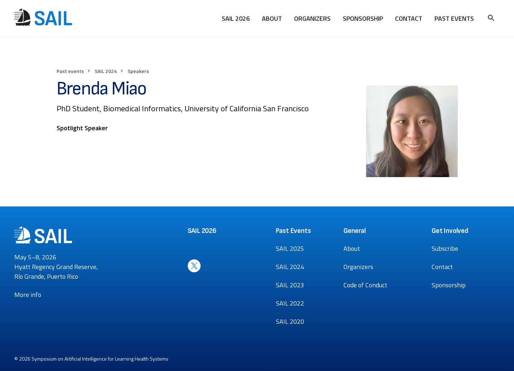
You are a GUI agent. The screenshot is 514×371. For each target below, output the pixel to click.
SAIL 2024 (106, 71)
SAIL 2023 (290, 285)
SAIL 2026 (236, 18)
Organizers (312, 18)
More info (27, 294)
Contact (408, 18)
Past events (70, 71)
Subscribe (445, 248)
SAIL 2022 (290, 303)
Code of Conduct (365, 285)
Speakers (138, 71)
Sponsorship (363, 18)
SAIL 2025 (290, 248)
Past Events (454, 18)
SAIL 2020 (290, 321)
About (272, 18)
